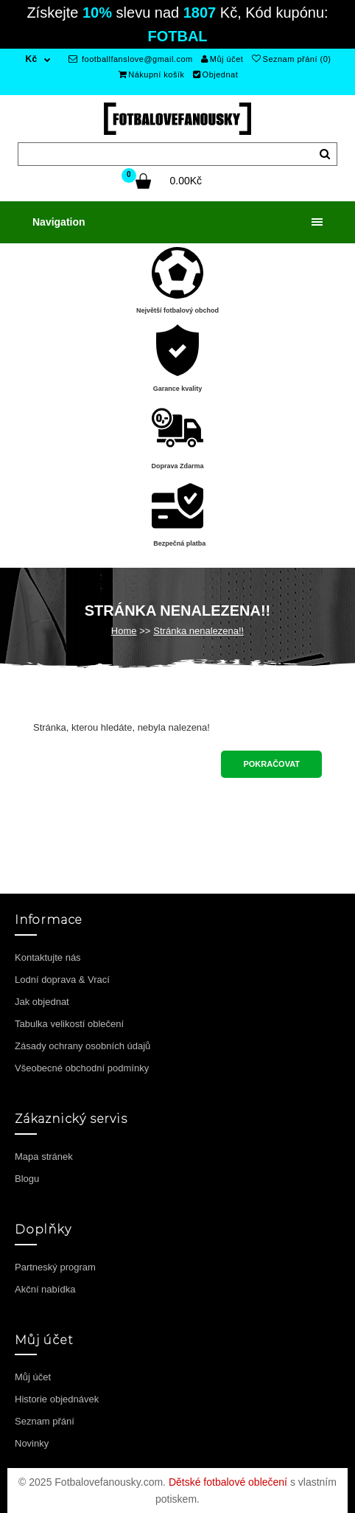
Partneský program (55, 1267)
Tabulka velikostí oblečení (69, 1023)
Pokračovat (271, 763)
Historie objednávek (57, 1399)
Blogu (27, 1178)
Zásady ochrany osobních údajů (82, 1045)
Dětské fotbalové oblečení (228, 1482)
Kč (31, 59)
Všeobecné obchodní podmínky (82, 1068)
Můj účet (222, 59)
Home (124, 630)
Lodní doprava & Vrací (62, 979)
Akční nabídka (45, 1289)
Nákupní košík (152, 74)
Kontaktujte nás (48, 957)
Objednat (215, 74)
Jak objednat (42, 1001)
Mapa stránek (44, 1156)
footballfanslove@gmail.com (130, 59)
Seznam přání (44, 1421)
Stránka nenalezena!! (198, 630)
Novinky (32, 1443)
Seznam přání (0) (291, 59)
